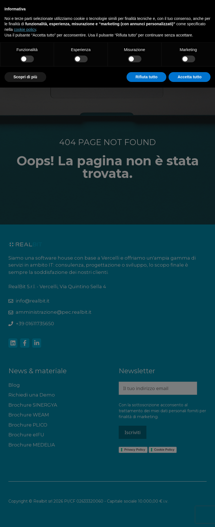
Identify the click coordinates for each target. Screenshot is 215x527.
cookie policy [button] (25, 29)
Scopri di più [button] (25, 77)
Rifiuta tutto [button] (146, 77)
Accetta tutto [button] (189, 77)
